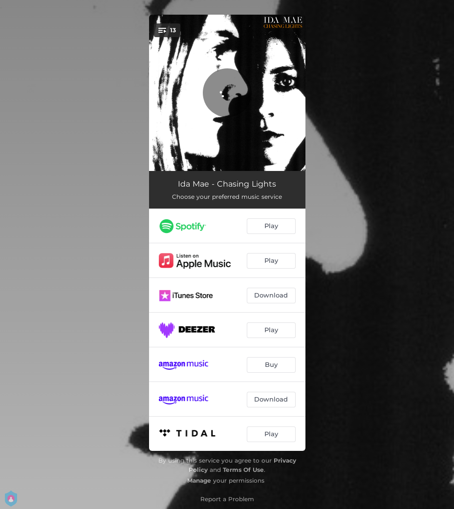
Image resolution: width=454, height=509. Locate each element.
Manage (199, 480)
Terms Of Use (243, 469)
